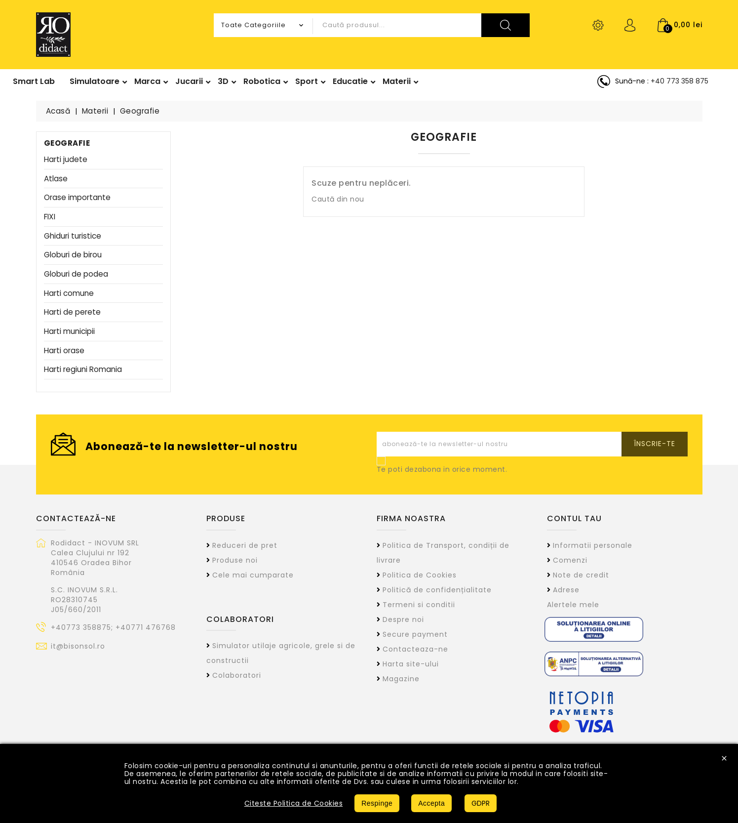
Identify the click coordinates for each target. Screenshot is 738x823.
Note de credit (581, 575)
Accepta (431, 803)
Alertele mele (573, 605)
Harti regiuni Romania (83, 369)
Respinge (376, 803)
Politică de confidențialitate (437, 590)
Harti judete (65, 160)
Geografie (67, 143)
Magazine (401, 679)
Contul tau (574, 518)
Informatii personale (592, 545)
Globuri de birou (73, 255)
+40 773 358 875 (679, 81)
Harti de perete (72, 312)
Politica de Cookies (420, 575)
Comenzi (570, 560)
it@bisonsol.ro (78, 646)
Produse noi (235, 560)
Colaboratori (236, 675)
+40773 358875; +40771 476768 (113, 627)
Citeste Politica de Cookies (293, 803)
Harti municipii (69, 331)
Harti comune (69, 293)
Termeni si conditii (419, 605)
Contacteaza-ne (415, 649)
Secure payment (415, 634)
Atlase (56, 179)
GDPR (480, 803)
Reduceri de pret (244, 545)
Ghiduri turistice (72, 236)
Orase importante (77, 198)
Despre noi (403, 619)
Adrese (566, 590)
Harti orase (64, 351)
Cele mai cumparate (253, 575)
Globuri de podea (76, 274)
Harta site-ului (411, 664)
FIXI (49, 217)
